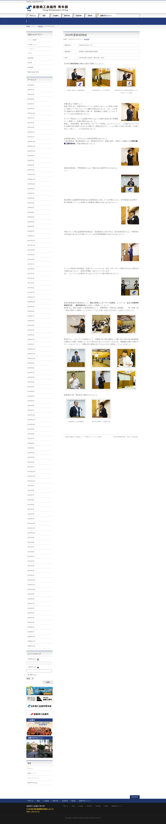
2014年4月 (31, 396)
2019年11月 (31, 179)
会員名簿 (65, 801)
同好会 (73, 801)
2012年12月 (31, 471)
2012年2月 (31, 514)
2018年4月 (31, 222)
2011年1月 (31, 575)
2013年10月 (31, 424)
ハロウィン (32, 49)
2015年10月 (31, 358)
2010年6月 (31, 608)
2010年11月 (31, 585)
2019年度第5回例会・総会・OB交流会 (126, 437)
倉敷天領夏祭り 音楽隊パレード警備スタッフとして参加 (82, 437)
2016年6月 (31, 321)
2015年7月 (31, 372)
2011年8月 (31, 542)
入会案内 (46, 801)
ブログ (30, 53)
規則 (38, 801)
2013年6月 (31, 443)
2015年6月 (31, 377)
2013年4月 (31, 453)
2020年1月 (31, 170)
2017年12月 (31, 240)
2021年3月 (31, 127)
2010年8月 (31, 599)
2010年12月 (31, 580)
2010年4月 (31, 618)
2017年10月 (31, 250)
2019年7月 (31, 193)
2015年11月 (31, 354)
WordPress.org (32, 783)
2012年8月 (31, 490)
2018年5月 (31, 217)
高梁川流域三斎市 (33, 72)
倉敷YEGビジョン (85, 801)
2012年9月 (31, 486)
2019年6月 (31, 198)
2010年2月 (31, 627)
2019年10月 (31, 184)
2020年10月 (31, 151)
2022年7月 (31, 104)
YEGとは (30, 801)
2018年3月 (31, 226)
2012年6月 (31, 500)
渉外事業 (30, 67)
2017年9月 (31, 255)
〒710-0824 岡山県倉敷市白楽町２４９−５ (40, 809)
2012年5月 (31, 504)
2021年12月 (31, 113)
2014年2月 (31, 405)
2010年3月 (31, 622)
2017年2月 (31, 288)
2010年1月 (31, 632)
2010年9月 (31, 594)
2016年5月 (31, 325)
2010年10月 (31, 589)
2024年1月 (31, 90)
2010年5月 (31, 613)
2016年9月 (31, 306)
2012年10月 (31, 481)
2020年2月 (31, 165)
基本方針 (55, 801)
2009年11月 (31, 641)
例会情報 (40, 26)
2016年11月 (31, 297)
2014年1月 (31, 410)
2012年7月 (31, 495)
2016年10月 (31, 302)
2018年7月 (31, 207)
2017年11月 (31, 245)
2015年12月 (31, 349)
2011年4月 (31, 561)
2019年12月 (31, 174)
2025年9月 (31, 85)
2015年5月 (31, 382)
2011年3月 (31, 566)
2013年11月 (31, 420)
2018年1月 (31, 236)
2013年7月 (31, 438)
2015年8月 (31, 368)
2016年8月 (31, 311)
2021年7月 (31, 118)
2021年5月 (31, 123)
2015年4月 (31, 387)
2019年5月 (31, 203)
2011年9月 (31, 537)
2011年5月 (31, 556)
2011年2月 (31, 570)
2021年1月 (31, 137)
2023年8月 (31, 94)
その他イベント (33, 44)
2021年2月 (31, 132)
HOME (28, 26)
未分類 (30, 62)
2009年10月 (31, 646)
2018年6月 (31, 212)
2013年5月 (31, 448)
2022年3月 (31, 108)
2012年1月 (31, 519)
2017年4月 (31, 278)
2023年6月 (31, 99)
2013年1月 (31, 467)
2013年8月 (31, 434)
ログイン (30, 768)
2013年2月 (31, 462)
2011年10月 (31, 533)
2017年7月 (31, 264)
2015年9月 (31, 363)
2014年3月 (31, 401)
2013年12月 (31, 415)
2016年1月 (31, 344)
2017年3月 (31, 283)
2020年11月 (31, 146)
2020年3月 (31, 160)
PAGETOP (135, 797)
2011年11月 (31, 528)
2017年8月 (31, 259)
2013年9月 (31, 429)
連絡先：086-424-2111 (33, 811)
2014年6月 (31, 391)
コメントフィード (33, 778)
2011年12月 (31, 523)
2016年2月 (31, 339)
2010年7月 (31, 603)
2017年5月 (31, 273)
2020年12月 (31, 141)
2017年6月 (31, 269)
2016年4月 (31, 330)
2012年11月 (31, 476)
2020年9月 (31, 156)
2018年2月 (31, 231)
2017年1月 (31, 292)
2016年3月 (31, 335)
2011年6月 (31, 552)
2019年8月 (31, 189)
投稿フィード (32, 773)
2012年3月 (31, 509)
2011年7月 (31, 547)
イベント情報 (32, 40)
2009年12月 (31, 636)
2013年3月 (31, 457)
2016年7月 (31, 316)
